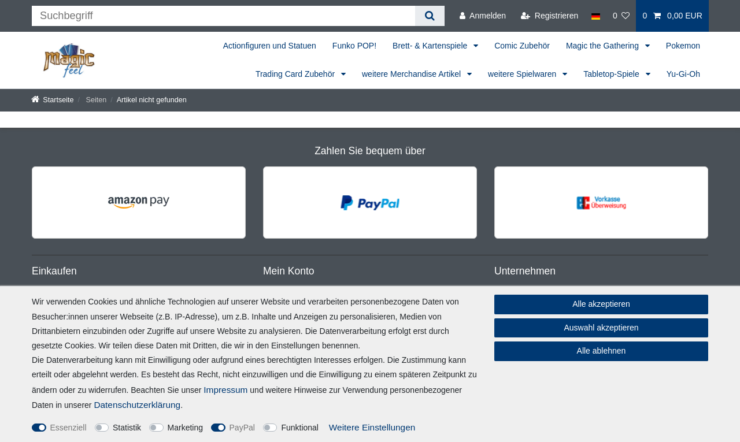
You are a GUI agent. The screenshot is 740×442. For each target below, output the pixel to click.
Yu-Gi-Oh (683, 74)
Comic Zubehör (522, 45)
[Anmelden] (482, 16)
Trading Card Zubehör (296, 74)
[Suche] (430, 16)
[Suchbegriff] (223, 16)
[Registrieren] (549, 16)
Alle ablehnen (601, 350)
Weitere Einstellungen (372, 427)
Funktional (300, 427)
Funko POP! (354, 45)
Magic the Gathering (603, 45)
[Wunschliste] (621, 16)
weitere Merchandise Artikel (412, 74)
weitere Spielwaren (523, 74)
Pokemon (683, 45)
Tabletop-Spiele (612, 74)
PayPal (242, 427)
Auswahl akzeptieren (601, 327)
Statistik (127, 427)
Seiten (95, 100)
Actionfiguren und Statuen (269, 45)
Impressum (225, 390)
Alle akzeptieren (601, 304)
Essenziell (68, 427)
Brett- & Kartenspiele (431, 45)
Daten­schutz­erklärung (137, 405)
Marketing (185, 427)
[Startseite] (52, 100)
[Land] (595, 16)
